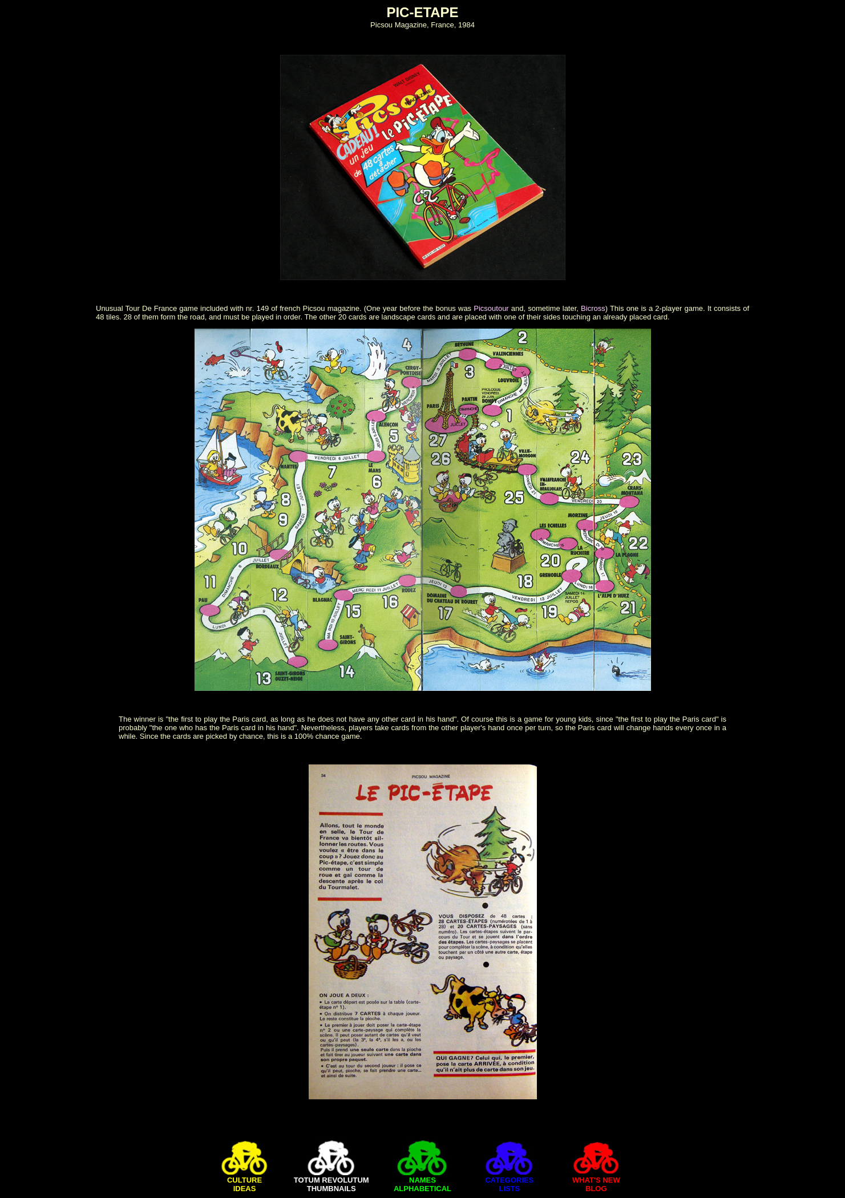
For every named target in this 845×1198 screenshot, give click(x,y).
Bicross (593, 308)
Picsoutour (491, 308)
